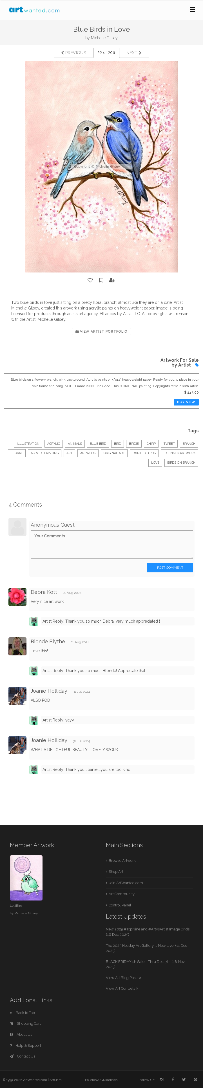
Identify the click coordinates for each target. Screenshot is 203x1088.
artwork (88, 453)
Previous (73, 53)
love (155, 463)
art (69, 453)
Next (134, 53)
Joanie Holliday (49, 691)
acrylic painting (45, 453)
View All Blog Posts (123, 978)
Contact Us (22, 1056)
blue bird (98, 444)
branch (189, 444)
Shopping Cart (25, 1023)
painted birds (144, 453)
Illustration (28, 444)
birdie (134, 444)
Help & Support (25, 1045)
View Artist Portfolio (101, 331)
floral (17, 453)
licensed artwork (179, 453)
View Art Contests (122, 988)
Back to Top (22, 1013)
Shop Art (116, 871)
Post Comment (170, 568)
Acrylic (53, 444)
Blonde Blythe (48, 641)
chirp (151, 444)
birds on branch (181, 463)
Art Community (122, 894)
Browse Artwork (122, 860)
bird (117, 444)
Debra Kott (44, 592)
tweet (169, 444)
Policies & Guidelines (101, 1080)
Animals (75, 444)
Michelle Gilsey (104, 38)
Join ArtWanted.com (126, 883)
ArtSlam (56, 1080)
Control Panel (120, 905)
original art (114, 453)
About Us (21, 1034)
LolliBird (16, 906)
